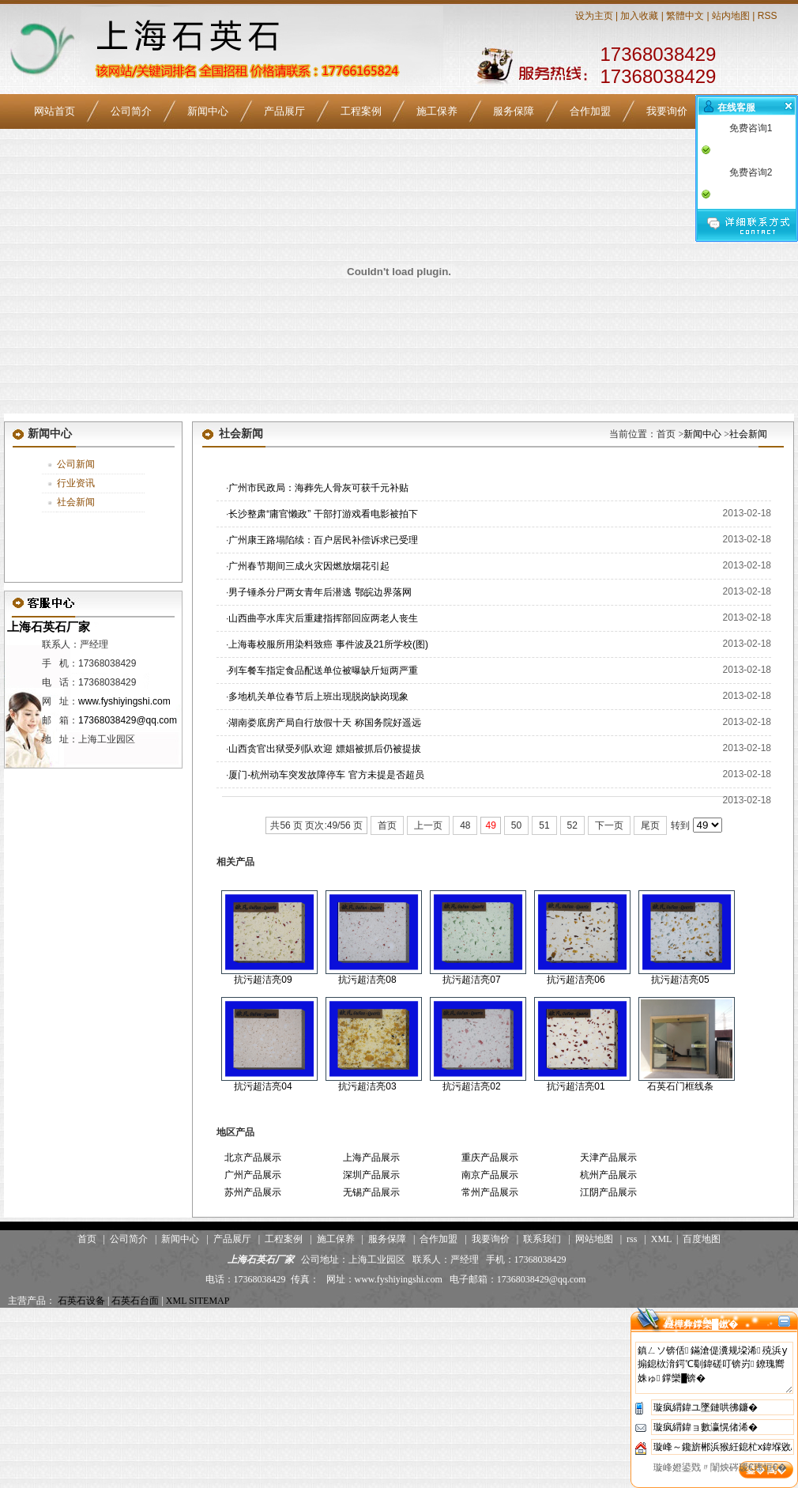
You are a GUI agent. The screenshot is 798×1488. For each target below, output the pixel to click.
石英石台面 (135, 1300)
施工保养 (436, 111)
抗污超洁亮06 (575, 979)
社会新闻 (76, 502)
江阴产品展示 (608, 1192)
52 (572, 825)
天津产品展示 (608, 1157)
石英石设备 (81, 1300)
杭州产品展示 (608, 1174)
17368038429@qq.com (127, 720)
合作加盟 (590, 111)
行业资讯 (76, 483)
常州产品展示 (489, 1192)
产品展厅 (284, 111)
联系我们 (542, 1238)
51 (544, 825)
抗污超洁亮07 (471, 979)
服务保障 (513, 111)
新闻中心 (207, 111)
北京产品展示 (252, 1157)
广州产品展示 (252, 1174)
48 (465, 825)
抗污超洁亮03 (367, 1086)
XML (661, 1238)
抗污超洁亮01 (575, 1086)
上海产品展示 (371, 1157)
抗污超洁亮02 (471, 1086)
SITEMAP (209, 1300)
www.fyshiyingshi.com (124, 701)
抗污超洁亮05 (680, 979)
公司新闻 (76, 464)
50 (516, 825)
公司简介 (131, 111)
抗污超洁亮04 (263, 1086)
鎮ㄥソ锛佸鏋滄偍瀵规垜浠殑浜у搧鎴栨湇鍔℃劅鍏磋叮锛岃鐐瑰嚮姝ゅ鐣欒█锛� (714, 1368)
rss (632, 1238)
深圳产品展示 (371, 1174)
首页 (387, 825)
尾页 (650, 825)
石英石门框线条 (680, 1086)
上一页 (428, 825)
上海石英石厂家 (47, 626)
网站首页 (54, 111)
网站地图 (594, 1238)
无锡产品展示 (371, 1192)
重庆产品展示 (489, 1157)
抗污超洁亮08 (367, 979)
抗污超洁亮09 (263, 979)
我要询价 (666, 111)
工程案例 (361, 111)
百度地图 (702, 1238)
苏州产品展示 (252, 1192)
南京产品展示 (489, 1174)
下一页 (609, 825)
